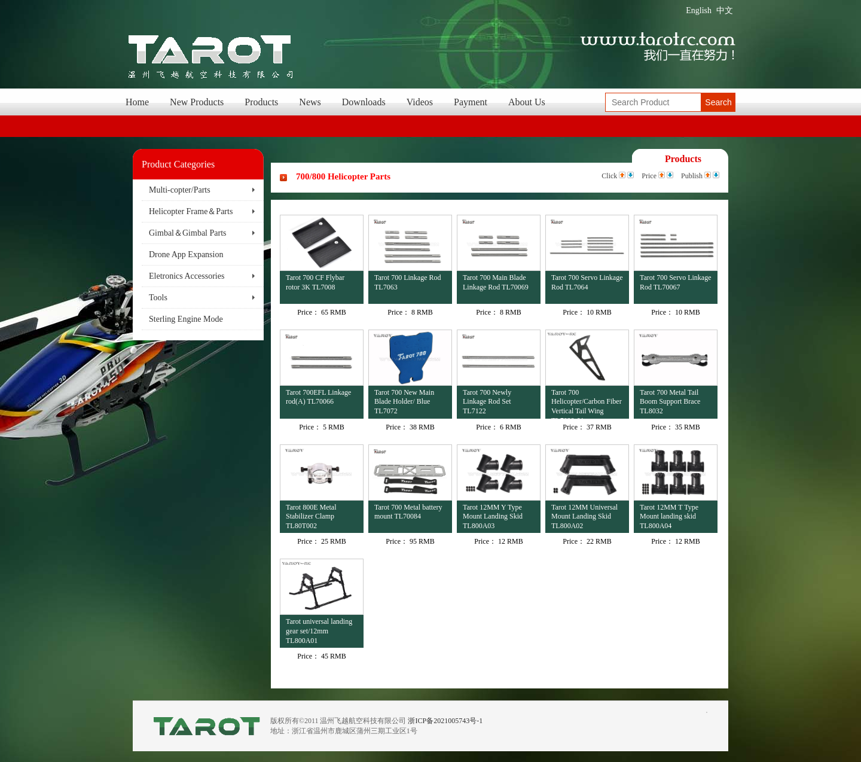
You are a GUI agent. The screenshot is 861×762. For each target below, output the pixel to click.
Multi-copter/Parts (179, 189)
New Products (197, 102)
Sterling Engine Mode (186, 319)
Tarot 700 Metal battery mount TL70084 (408, 512)
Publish (692, 176)
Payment (470, 102)
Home (137, 102)
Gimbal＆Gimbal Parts (188, 232)
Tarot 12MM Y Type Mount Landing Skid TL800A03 (493, 516)
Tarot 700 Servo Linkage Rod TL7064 (586, 282)
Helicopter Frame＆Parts (191, 211)
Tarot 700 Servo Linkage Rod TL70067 (675, 282)
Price (649, 176)
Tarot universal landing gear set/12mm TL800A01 (319, 630)
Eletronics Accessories (186, 276)
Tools (158, 297)
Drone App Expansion (186, 254)
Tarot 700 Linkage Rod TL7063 (407, 282)
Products (261, 102)
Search (718, 102)
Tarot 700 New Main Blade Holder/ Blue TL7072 (404, 401)
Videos (420, 102)
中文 (724, 10)
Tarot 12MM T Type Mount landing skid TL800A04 (669, 516)
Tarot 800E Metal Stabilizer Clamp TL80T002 (311, 516)
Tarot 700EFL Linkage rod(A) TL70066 (318, 397)
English (699, 10)
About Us (526, 102)
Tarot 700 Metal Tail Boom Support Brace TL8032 (670, 401)
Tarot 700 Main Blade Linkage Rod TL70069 (496, 282)
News (309, 102)
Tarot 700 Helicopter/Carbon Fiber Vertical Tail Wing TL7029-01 (586, 403)
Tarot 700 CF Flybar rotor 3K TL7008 (315, 282)
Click (609, 176)
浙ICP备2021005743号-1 (445, 721)
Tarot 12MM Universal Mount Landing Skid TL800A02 (584, 516)
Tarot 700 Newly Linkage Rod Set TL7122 (487, 401)
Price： (308, 312)
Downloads (364, 102)
